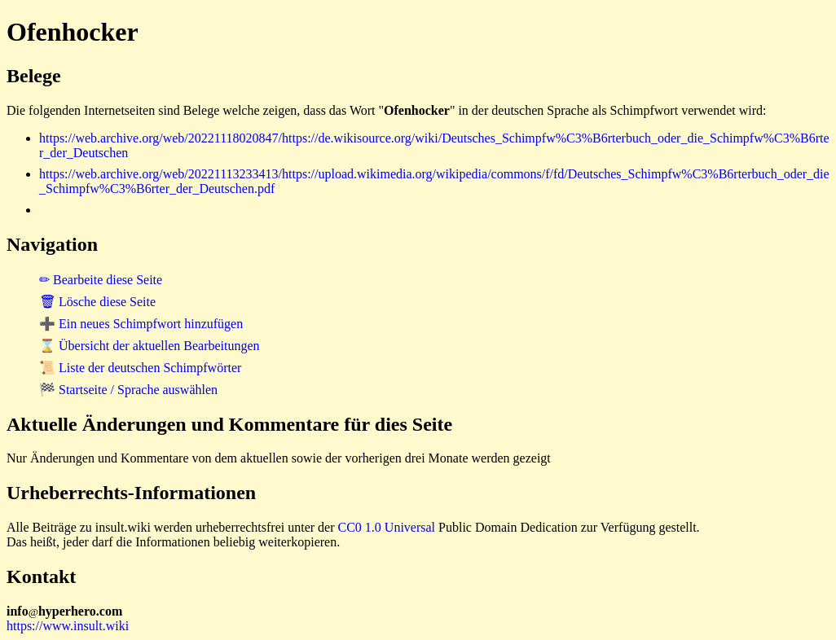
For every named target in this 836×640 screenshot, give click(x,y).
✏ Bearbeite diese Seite (100, 280)
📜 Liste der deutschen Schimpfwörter (140, 368)
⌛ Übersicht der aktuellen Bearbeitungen (149, 346)
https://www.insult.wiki (68, 626)
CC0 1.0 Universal (387, 527)
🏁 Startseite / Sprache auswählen (128, 390)
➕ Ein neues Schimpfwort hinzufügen (141, 324)
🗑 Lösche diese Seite (97, 302)
